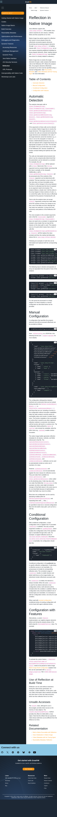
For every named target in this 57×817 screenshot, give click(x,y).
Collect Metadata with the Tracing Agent (44, 737)
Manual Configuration (39, 85)
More (45, 775)
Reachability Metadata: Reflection (42, 740)
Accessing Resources (10, 47)
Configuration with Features (41, 90)
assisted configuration (45, 600)
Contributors (46, 783)
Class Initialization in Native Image (43, 735)
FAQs (45, 788)
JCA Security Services (10, 62)
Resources (31, 775)
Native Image (34, 10)
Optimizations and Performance (11, 36)
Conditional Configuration (40, 88)
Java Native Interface (9, 58)
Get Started (28, 769)
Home (30, 7)
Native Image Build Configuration (38, 667)
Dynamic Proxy (8, 55)
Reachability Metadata (8, 33)
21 (17, 778)
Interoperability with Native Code (12, 73)
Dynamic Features (7, 44)
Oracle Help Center (32, 778)
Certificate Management (10, 51)
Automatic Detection (38, 83)
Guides (3, 22)
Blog (6, 785)
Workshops (7, 780)
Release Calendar (48, 780)
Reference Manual (44, 7)
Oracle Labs (30, 780)
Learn (7, 775)
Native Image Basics (8, 25)
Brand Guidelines (31, 783)
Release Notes (47, 778)
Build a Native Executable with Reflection (45, 732)
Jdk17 (36, 7)
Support (45, 785)
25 (19, 778)
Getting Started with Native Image (12, 18)
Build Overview (6, 29)
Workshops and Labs (8, 77)
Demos (6, 783)
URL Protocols (7, 69)
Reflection (6, 66)
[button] (1, 1)
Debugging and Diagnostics (10, 40)
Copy (55, 249)
